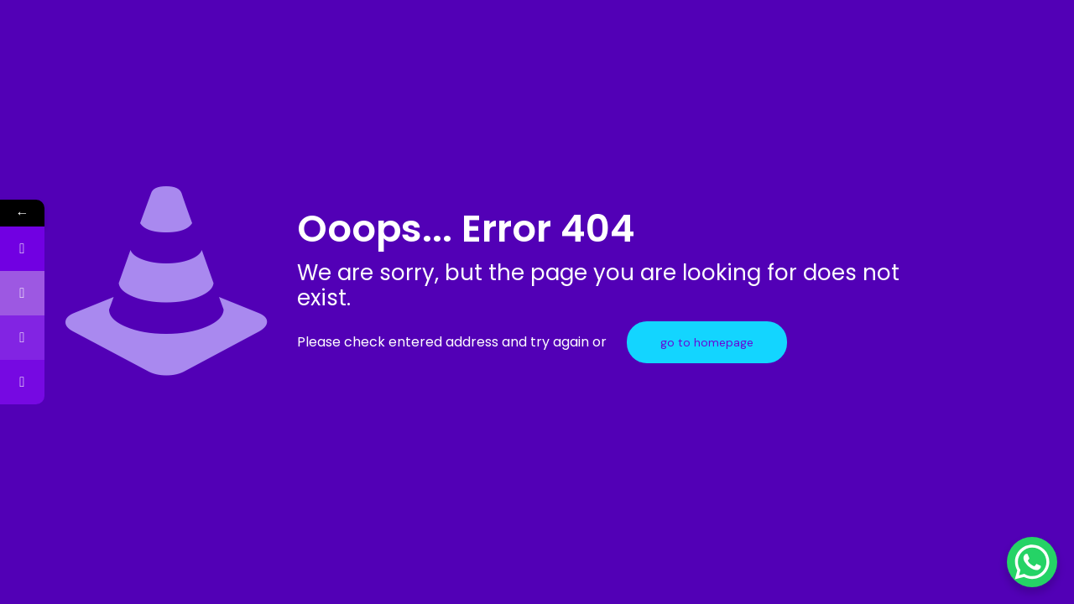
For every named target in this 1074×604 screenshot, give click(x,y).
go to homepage (706, 342)
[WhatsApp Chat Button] (1032, 562)
